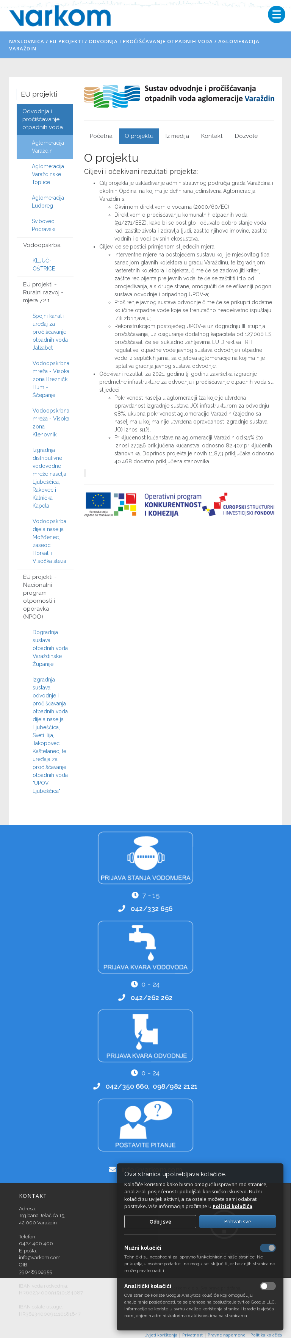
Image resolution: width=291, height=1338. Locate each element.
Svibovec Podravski (43, 225)
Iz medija (177, 136)
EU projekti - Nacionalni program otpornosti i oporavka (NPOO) (40, 597)
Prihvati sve (237, 1221)
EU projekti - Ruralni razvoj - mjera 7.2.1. (43, 292)
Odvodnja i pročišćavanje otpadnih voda (151, 41)
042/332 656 (152, 909)
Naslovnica (26, 41)
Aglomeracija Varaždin (48, 147)
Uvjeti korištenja (161, 1335)
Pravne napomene (227, 1335)
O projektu (139, 136)
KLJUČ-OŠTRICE (44, 265)
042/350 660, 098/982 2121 (151, 1087)
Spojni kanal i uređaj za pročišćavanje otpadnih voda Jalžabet (50, 332)
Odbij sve (160, 1221)
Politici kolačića (232, 1206)
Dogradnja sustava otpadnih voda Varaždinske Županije (50, 648)
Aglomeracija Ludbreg (48, 202)
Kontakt (212, 136)
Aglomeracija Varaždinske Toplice (48, 174)
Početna (101, 136)
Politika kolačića (266, 1335)
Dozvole (246, 136)
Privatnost (193, 1335)
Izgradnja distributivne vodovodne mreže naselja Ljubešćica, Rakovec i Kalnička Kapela (49, 478)
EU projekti (66, 41)
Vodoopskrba (42, 245)
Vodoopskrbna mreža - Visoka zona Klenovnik (51, 423)
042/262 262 (152, 998)
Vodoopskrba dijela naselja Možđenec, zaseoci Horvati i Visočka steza (49, 541)
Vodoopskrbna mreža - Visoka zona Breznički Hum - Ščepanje (51, 379)
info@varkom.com (40, 1257)
